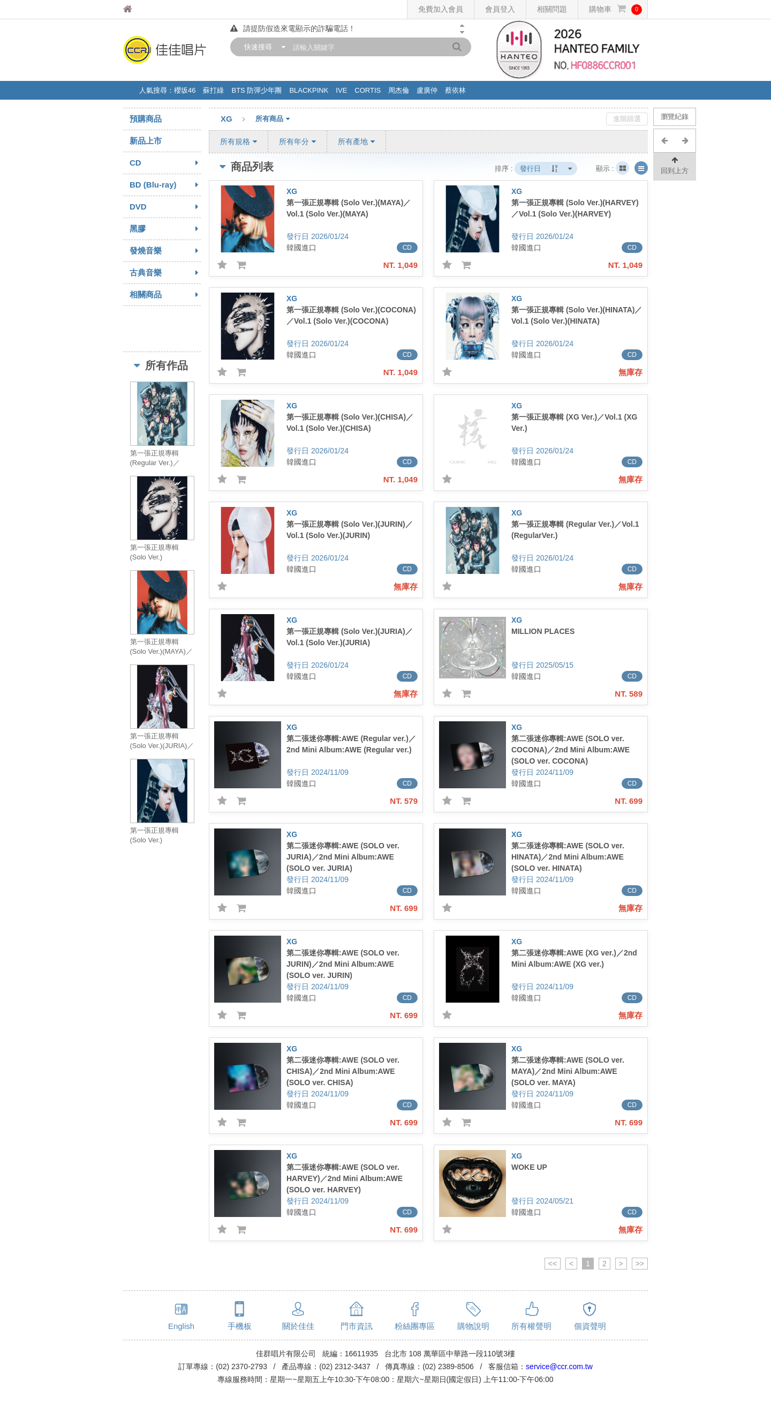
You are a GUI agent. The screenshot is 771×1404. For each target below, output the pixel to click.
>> (640, 1263)
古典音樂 (165, 272)
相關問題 (552, 9)
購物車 (615, 9)
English (181, 1326)
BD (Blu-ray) (165, 185)
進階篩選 (627, 119)
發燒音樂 (165, 251)
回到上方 (674, 165)
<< (552, 1263)
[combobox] (262, 47)
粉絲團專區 (415, 1326)
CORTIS (367, 90)
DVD (165, 207)
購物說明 (473, 1326)
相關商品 (165, 294)
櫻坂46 (184, 90)
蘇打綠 (213, 90)
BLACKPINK (308, 90)
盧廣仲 (427, 90)
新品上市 (146, 140)
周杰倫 (398, 90)
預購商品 (146, 118)
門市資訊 (357, 1326)
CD (165, 163)
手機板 (240, 1326)
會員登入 (500, 9)
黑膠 (165, 229)
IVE (341, 90)
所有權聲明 (531, 1326)
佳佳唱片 (147, 9)
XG (238, 119)
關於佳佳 (298, 1326)
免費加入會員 (440, 9)
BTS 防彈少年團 (256, 90)
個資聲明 (590, 1326)
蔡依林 (455, 90)
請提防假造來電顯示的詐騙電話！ (293, 28)
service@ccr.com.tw (559, 1366)
